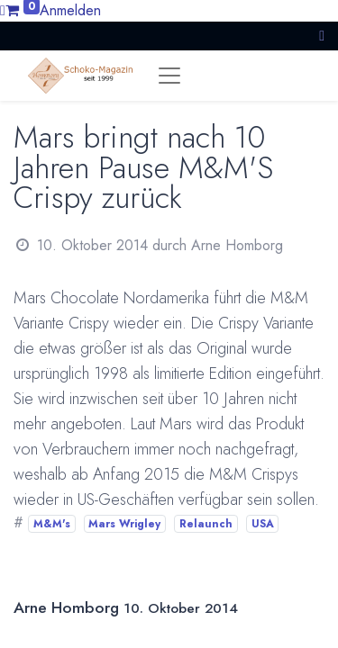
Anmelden (70, 10)
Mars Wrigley (124, 524)
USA (262, 524)
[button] (321, 35)
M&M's (51, 524)
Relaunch (206, 524)
